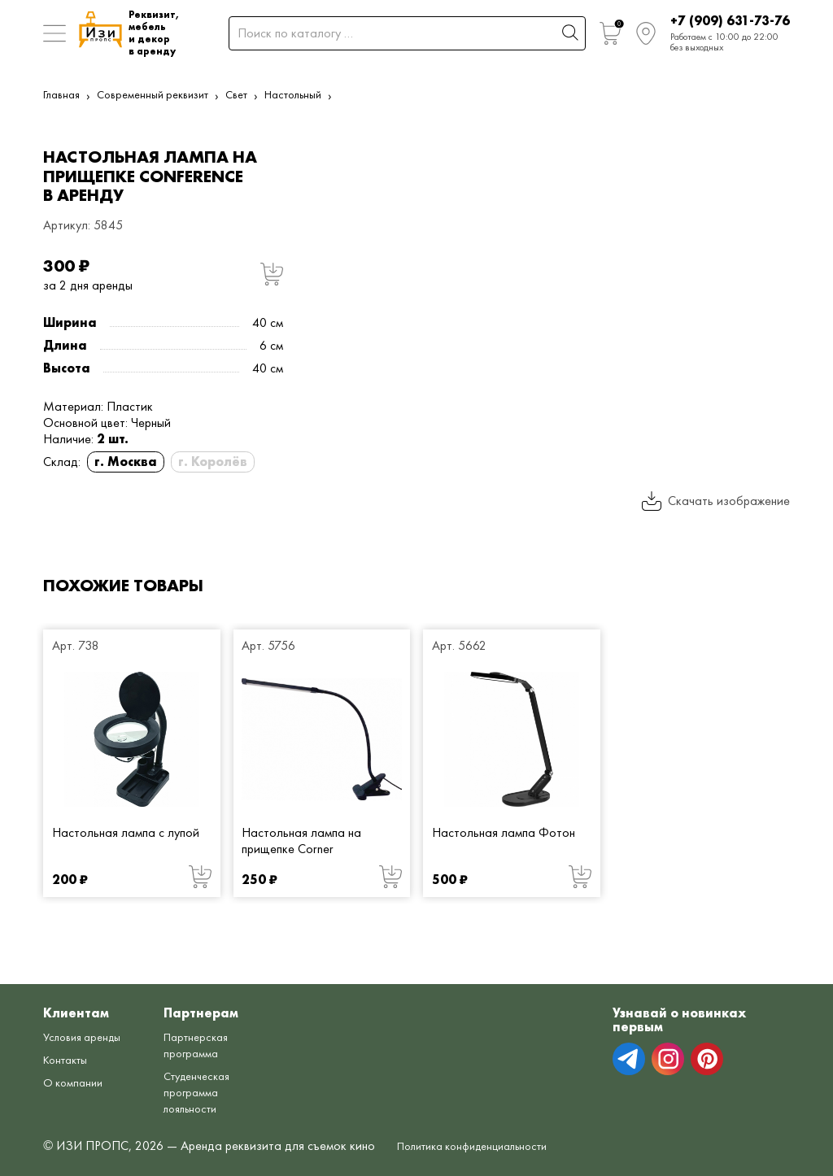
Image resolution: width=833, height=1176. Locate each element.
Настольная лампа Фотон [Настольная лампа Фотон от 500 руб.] (503, 832)
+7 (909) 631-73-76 (730, 20)
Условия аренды (87, 1036)
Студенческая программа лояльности (212, 1092)
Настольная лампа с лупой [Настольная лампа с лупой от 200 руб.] (125, 832)
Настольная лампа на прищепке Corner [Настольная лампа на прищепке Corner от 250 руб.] (301, 840)
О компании (76, 1082)
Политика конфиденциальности (484, 1145)
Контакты (69, 1059)
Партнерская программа (210, 1044)
